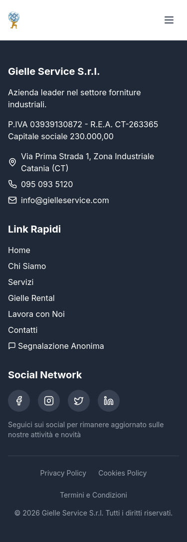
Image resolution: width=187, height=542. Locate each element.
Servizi (20, 282)
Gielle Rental (31, 298)
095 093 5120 (47, 184)
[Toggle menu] (169, 20)
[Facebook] (19, 401)
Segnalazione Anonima (56, 346)
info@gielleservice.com (65, 200)
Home (19, 250)
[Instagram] (49, 401)
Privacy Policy (63, 473)
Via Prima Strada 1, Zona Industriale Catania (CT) (87, 162)
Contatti (22, 330)
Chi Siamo (27, 266)
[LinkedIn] (109, 401)
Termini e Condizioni (93, 495)
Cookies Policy (122, 473)
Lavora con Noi (36, 314)
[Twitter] (79, 401)
